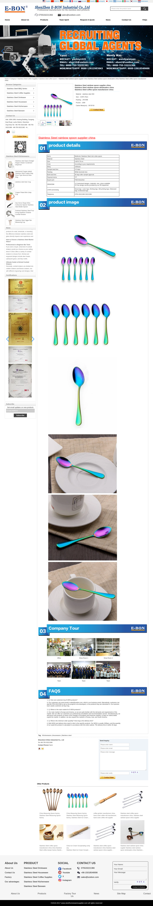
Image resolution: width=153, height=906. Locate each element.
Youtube (64, 872)
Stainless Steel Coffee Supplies (28, 79)
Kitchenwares (47, 735)
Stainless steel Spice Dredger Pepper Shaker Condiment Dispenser (24, 164)
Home (7, 20)
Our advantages (12, 882)
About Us (25, 20)
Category (13, 79)
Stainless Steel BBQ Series (17, 89)
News (108, 20)
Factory (8, 877)
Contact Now (20, 136)
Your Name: (118, 864)
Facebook (64, 869)
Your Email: (118, 869)
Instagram (64, 880)
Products (44, 20)
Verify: (116, 882)
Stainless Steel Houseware (17, 102)
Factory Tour (70, 893)
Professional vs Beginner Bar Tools (18, 246)
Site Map (121, 893)
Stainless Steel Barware (16, 111)
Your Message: (120, 872)
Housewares (56, 735)
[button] (73, 75)
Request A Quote (87, 20)
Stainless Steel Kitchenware (17, 106)
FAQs (144, 20)
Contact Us (126, 20)
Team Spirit (64, 20)
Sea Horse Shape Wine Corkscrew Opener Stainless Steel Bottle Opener (24, 206)
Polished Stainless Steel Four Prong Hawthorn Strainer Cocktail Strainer (24, 214)
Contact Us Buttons (139, 887)
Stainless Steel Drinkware (16, 97)
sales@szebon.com (71, 15)
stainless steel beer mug (23, 184)
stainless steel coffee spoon (48, 79)
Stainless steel (66, 735)
